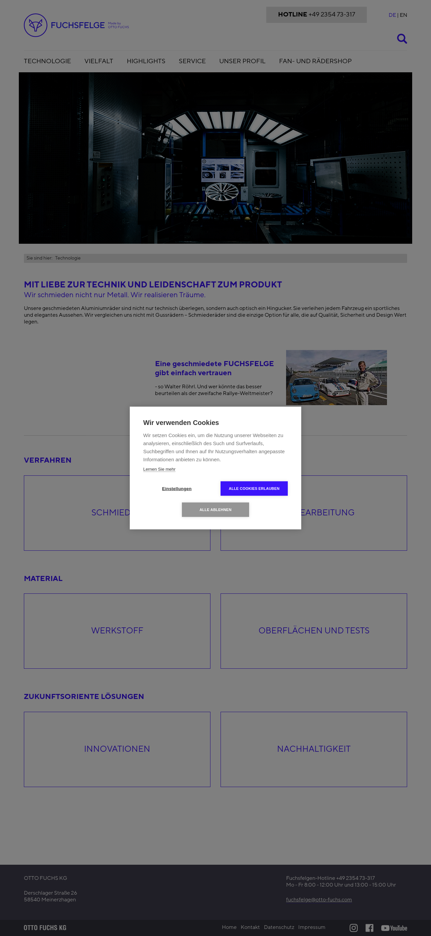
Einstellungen (177, 488)
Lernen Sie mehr (159, 469)
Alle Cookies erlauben (254, 488)
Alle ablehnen (215, 510)
